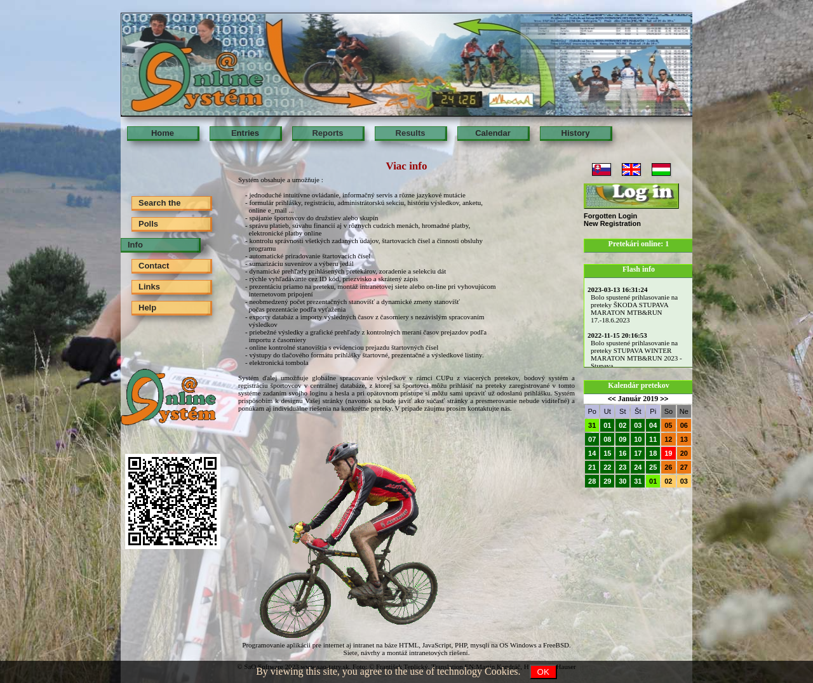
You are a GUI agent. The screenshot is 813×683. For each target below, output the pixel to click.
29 (607, 481)
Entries (245, 133)
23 (622, 467)
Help (147, 307)
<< (612, 398)
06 (684, 425)
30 (622, 481)
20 (684, 453)
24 (638, 467)
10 (638, 439)
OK (543, 672)
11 (653, 439)
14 (592, 453)
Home (162, 133)
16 (622, 453)
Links (149, 286)
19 (668, 453)
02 (622, 425)
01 (607, 425)
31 (592, 425)
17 (638, 453)
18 (653, 453)
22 (607, 467)
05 (668, 425)
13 (684, 439)
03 (638, 425)
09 (622, 439)
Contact (153, 265)
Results (411, 133)
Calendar (493, 133)
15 (607, 453)
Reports (327, 133)
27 (684, 467)
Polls (148, 224)
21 (592, 467)
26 (668, 467)
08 (607, 439)
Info (135, 244)
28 (592, 481)
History (575, 133)
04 (653, 425)
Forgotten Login (610, 216)
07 (592, 439)
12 (668, 439)
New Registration (612, 223)
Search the (159, 203)
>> (664, 398)
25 (653, 467)
